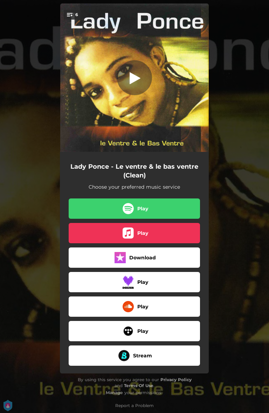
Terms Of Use (138, 385)
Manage (114, 392)
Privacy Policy (176, 379)
